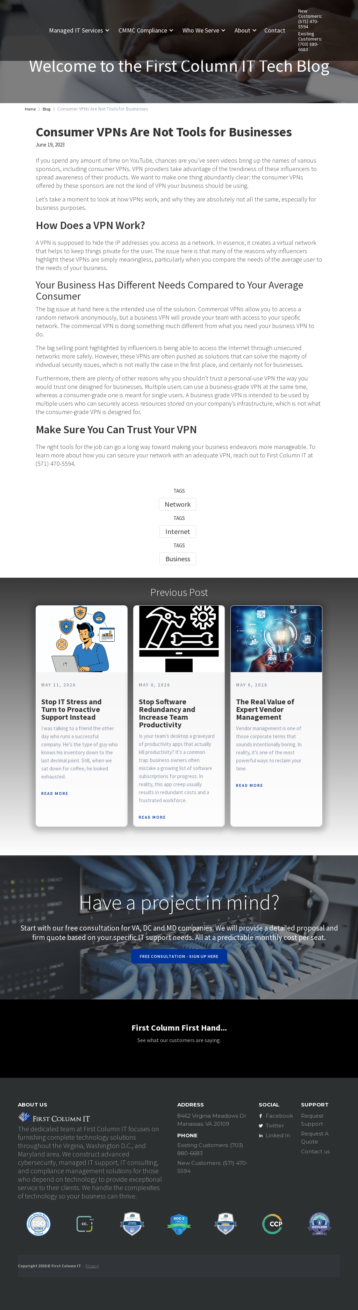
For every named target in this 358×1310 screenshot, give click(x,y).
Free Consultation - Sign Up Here (179, 956)
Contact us (315, 1151)
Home (30, 109)
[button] (82, 30)
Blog (46, 109)
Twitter (275, 1125)
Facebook (279, 1115)
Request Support (312, 1119)
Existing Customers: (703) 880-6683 (310, 41)
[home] (37, 30)
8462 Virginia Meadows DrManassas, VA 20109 (211, 1119)
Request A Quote (315, 1137)
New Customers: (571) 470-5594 (310, 18)
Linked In (278, 1135)
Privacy (92, 1265)
